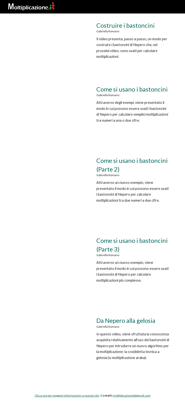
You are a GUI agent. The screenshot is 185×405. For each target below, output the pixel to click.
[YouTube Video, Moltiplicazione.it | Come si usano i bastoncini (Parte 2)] (51, 180)
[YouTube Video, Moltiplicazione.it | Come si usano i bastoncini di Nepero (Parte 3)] (51, 260)
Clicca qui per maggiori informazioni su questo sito (67, 395)
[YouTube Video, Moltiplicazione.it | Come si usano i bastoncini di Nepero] (51, 109)
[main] (132, 44)
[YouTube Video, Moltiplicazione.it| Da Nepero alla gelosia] (51, 340)
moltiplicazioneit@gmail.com (132, 395)
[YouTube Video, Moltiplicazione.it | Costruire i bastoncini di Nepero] (51, 45)
